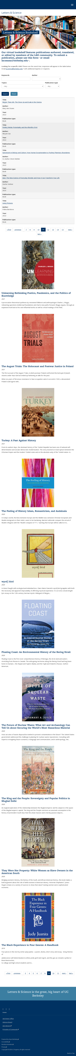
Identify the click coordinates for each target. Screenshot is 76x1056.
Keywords (5, 75)
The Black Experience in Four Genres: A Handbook (30, 945)
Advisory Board (7, 1022)
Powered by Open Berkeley (10, 1039)
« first (9, 230)
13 (53, 230)
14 (58, 230)
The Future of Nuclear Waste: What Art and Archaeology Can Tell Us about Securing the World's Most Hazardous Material (36, 726)
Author (34, 75)
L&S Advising (7, 1026)
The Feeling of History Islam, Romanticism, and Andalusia (34, 511)
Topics (4, 83)
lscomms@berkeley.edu (15, 60)
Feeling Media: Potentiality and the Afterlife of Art (19, 127)
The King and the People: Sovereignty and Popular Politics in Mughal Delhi (36, 800)
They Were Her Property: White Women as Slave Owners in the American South (37, 872)
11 (58, 973)
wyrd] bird (8, 581)
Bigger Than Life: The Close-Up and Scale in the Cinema (22, 102)
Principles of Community (11, 1029)
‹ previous (18, 230)
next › (71, 230)
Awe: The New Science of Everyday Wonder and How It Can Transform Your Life (31, 178)
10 (39, 230)
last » (40, 234)
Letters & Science (11, 13)
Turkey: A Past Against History (19, 440)
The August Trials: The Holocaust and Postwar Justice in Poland (38, 366)
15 (63, 230)
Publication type (51, 83)
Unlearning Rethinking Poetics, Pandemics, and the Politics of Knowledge (36, 294)
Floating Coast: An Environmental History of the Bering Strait (36, 652)
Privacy (4, 1047)
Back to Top (70, 1053)
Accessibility (6, 1042)
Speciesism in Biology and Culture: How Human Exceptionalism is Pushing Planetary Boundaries (36, 153)
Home (4, 1012)
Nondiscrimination (8, 1044)
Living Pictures (7, 203)
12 (48, 230)
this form (33, 57)
